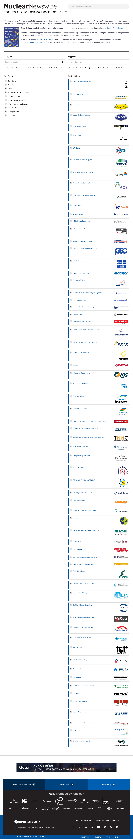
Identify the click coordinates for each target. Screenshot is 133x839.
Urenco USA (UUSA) (80, 593)
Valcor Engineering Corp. (81, 115)
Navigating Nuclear (102, 820)
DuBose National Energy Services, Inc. (86, 723)
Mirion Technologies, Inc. (81, 669)
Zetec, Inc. (76, 730)
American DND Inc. (79, 280)
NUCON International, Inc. (82, 81)
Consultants (12, 81)
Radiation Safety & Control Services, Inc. (86, 342)
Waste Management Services (18, 104)
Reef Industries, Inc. (79, 712)
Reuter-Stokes (77, 315)
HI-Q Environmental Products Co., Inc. (86, 557)
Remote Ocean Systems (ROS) (83, 584)
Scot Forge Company (80, 126)
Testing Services (13, 111)
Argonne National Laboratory (83, 172)
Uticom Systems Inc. (80, 229)
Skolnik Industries (79, 500)
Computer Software (14, 96)
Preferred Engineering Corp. (82, 241)
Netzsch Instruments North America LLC (86, 530)
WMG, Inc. (76, 148)
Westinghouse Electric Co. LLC (83, 492)
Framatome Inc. (78, 214)
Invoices (108, 837)
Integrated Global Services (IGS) (84, 373)
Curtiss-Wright (78, 549)
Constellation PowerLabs (81, 409)
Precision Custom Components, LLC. (85, 248)
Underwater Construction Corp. (84, 307)
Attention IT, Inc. (78, 94)
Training (10, 88)
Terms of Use (98, 837)
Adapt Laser (77, 135)
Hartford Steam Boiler (80, 383)
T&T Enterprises (78, 647)
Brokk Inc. (76, 693)
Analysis (10, 85)
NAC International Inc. (80, 446)
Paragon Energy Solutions (81, 455)
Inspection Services (14, 108)
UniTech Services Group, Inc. (82, 159)
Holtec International (80, 701)
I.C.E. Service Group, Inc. (81, 221)
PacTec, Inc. (77, 518)
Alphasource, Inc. (79, 467)
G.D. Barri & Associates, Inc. (82, 605)
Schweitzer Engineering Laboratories (85, 428)
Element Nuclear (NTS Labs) (82, 638)
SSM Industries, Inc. (79, 261)
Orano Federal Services (81, 352)
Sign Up (24, 12)
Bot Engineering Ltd (79, 300)
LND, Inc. (76, 105)
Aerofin (75, 365)
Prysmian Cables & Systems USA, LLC (85, 510)
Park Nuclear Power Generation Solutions (87, 329)
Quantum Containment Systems (84, 195)
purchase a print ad (42, 39)
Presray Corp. (77, 677)
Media (117, 837)
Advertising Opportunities (84, 820)
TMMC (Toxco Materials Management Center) (88, 437)
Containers (11, 115)
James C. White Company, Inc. (83, 564)
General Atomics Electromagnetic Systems (87, 293)
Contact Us (115, 820)
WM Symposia (78, 205)
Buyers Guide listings (115, 28)
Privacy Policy (85, 837)
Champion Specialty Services (83, 627)
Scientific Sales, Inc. (79, 571)
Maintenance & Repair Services (18, 92)
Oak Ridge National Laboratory (83, 686)
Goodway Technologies (81, 273)
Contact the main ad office (39, 42)
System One (77, 541)
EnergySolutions (78, 396)
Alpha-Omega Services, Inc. (82, 183)
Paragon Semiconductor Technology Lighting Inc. (90, 421)
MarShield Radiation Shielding (83, 617)
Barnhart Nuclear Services (82, 321)
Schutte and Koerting (80, 660)
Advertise (46, 12)
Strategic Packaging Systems (82, 741)
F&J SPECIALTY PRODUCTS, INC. (84, 480)
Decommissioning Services (17, 100)
